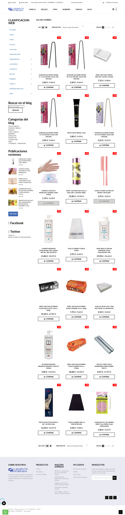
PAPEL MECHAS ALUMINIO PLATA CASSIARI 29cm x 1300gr (76, 366)
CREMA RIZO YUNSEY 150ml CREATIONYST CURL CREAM (25, 160)
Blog (90, 9)
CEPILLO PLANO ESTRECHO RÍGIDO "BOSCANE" (104, 192)
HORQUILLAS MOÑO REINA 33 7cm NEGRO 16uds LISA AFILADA (48, 135)
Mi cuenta (12, 2)
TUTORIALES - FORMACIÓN (17, 143)
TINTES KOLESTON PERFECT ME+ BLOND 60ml (48, 423)
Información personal (79, 469)
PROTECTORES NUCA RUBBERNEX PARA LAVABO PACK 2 (104, 366)
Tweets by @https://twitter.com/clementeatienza (19, 236)
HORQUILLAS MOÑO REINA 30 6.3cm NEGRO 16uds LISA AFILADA (76, 77)
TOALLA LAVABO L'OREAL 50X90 (76, 250)
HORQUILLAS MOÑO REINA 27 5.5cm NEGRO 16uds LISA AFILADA (48, 77)
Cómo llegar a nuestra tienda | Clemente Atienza (62, 492)
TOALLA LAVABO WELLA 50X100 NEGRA (76, 423)
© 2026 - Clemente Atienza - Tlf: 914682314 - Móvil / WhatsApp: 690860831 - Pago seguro (24, 510)
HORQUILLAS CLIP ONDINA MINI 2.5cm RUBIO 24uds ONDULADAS (104, 424)
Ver (39, 27)
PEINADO (11, 130)
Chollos (12, 39)
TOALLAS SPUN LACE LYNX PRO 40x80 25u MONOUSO (104, 307)
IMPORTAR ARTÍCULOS (16, 89)
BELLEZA (44, 9)
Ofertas (12, 35)
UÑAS (55, 9)
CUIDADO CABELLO (14, 128)
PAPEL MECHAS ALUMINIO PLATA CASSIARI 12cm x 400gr (76, 307)
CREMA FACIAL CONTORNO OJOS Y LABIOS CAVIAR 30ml (25, 180)
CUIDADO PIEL (13, 140)
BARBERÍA (66, 9)
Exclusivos (12, 44)
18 (113, 27)
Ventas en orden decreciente (73, 27)
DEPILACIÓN (12, 136)
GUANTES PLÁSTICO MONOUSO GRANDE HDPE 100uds (48, 193)
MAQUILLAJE (12, 138)
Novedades (13, 30)
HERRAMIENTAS (14, 59)
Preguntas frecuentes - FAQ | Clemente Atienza (62, 484)
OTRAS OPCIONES (15, 54)
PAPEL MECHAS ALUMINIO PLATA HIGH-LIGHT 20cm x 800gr (48, 308)
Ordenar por (56, 27)
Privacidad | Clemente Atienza (61, 488)
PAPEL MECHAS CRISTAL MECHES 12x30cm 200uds (104, 76)
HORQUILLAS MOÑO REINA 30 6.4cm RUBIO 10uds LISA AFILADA (104, 135)
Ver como (41, 446)
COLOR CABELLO (13, 126)
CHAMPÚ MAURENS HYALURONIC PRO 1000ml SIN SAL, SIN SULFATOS (48, 250)
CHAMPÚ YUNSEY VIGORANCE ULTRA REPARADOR (24, 170)
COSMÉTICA (13, 69)
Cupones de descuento (80, 477)
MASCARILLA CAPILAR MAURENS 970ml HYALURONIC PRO (104, 250)
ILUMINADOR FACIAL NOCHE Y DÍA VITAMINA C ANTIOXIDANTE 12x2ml (26, 191)
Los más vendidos (41, 474)
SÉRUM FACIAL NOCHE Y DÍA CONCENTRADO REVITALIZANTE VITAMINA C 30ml (26, 203)
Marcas (79, 9)
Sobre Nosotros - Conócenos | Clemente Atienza (61, 478)
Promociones (13, 49)
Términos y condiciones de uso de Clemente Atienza (62, 472)
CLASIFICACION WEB (18, 21)
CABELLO (32, 9)
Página (98, 27)
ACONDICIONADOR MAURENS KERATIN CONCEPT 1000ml (48, 366)
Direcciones (76, 474)
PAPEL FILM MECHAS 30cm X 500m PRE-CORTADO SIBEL (76, 192)
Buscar (15, 110)
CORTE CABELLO (13, 132)
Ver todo (13, 214)
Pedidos (75, 472)
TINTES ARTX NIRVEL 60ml (76, 133)
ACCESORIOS (13, 64)
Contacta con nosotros (112, 2)
